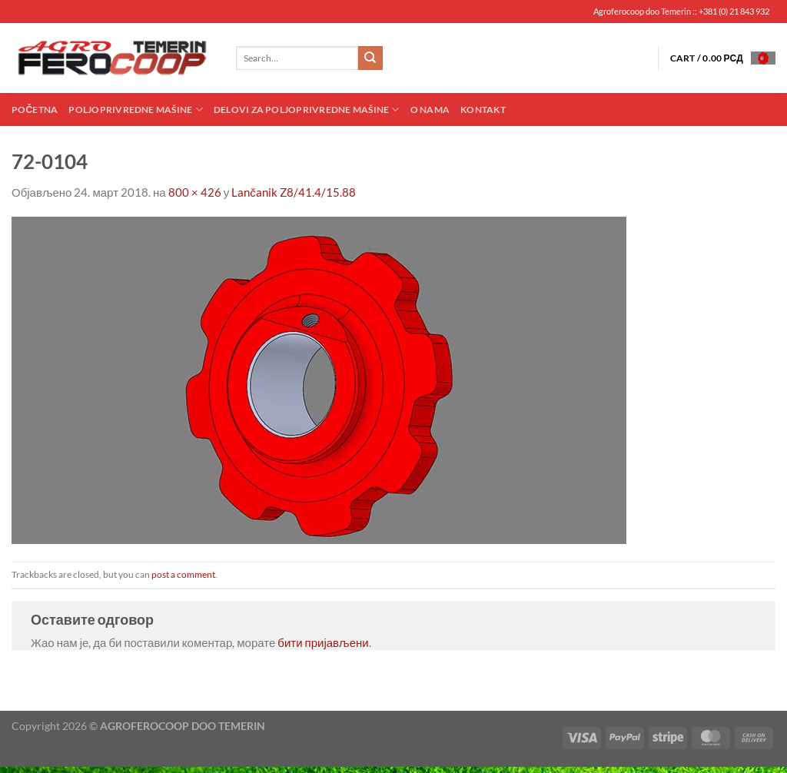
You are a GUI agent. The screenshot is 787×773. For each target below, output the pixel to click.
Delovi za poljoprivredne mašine (307, 109)
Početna (35, 109)
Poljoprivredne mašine (135, 109)
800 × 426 (194, 192)
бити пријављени (322, 642)
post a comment (183, 574)
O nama (430, 109)
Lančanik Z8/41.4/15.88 (293, 192)
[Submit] (370, 58)
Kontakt (483, 109)
